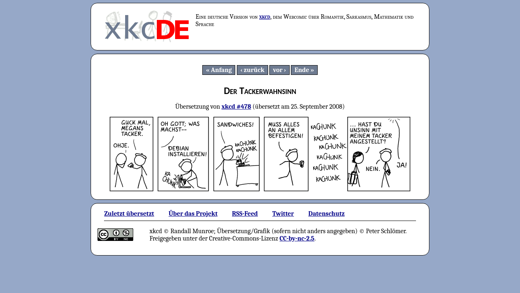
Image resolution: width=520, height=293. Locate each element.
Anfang (221, 70)
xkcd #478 (236, 106)
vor (278, 70)
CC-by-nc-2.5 (297, 238)
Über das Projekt (193, 213)
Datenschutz (326, 213)
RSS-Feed (245, 213)
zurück (254, 70)
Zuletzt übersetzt (129, 213)
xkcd (264, 16)
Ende (302, 70)
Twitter (283, 213)
